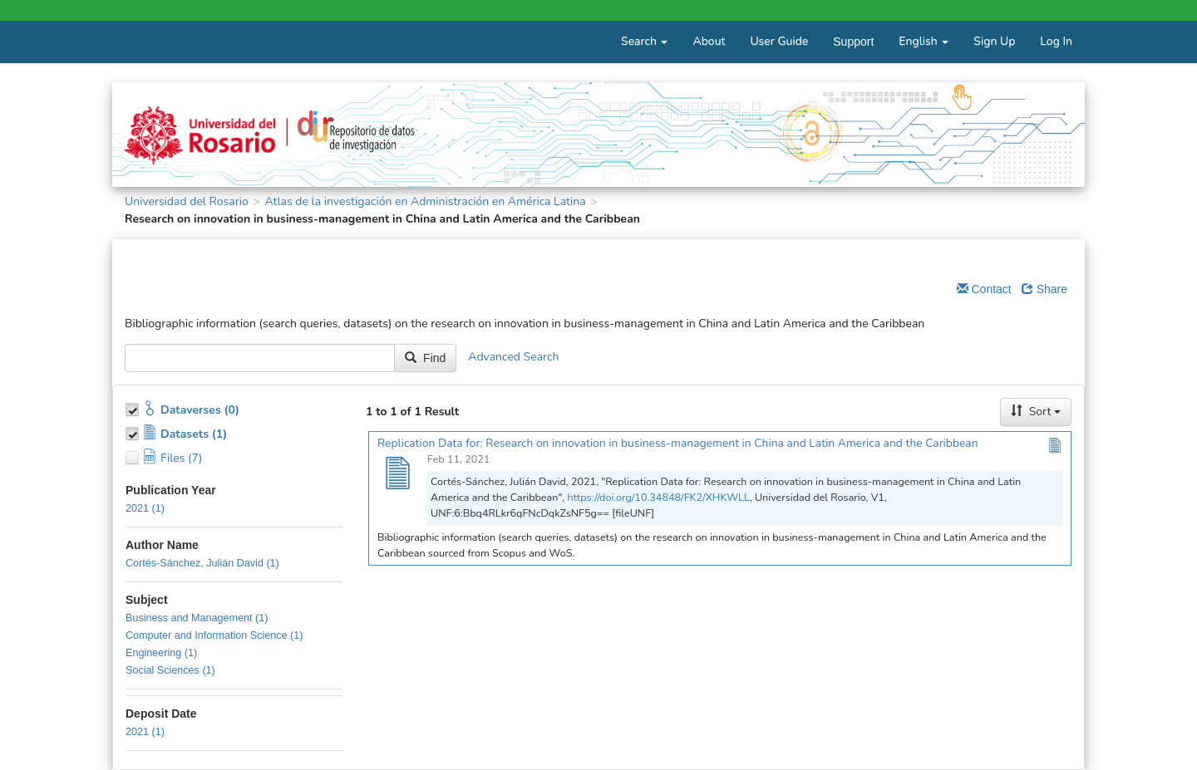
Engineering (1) (161, 653)
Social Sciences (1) (170, 670)
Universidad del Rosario (187, 201)
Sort (1036, 411)
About (708, 41)
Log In (1056, 41)
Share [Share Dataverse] (1044, 289)
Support (853, 41)
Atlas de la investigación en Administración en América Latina (424, 201)
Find (425, 358)
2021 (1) (145, 508)
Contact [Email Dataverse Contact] (984, 289)
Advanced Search (513, 357)
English (923, 41)
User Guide (779, 41)
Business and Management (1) (197, 618)
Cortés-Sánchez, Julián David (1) (202, 563)
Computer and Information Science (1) (214, 635)
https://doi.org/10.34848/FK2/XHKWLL (658, 497)
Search (644, 41)
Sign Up (994, 41)
